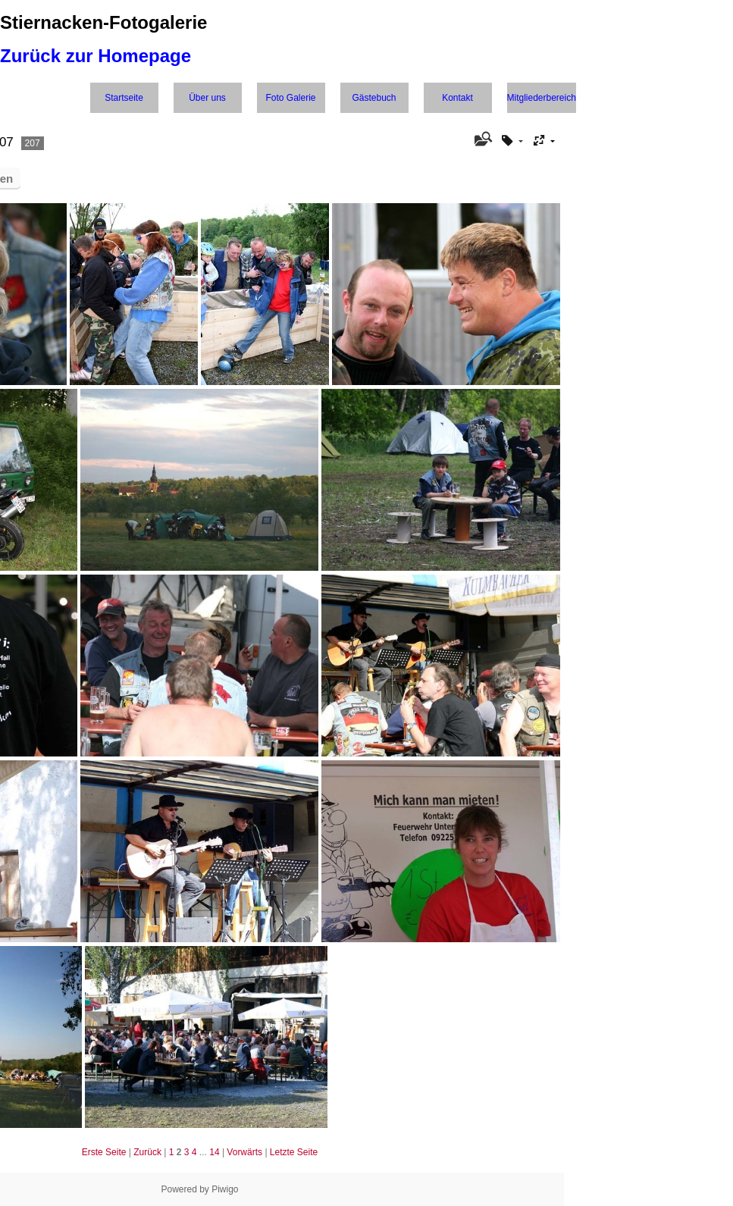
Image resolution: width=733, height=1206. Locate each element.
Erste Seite (104, 1152)
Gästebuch (374, 97)
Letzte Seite (294, 1152)
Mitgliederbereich (541, 97)
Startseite (124, 97)
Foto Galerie (290, 97)
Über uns (207, 97)
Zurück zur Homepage (95, 55)
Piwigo (224, 1189)
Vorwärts (244, 1152)
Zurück (147, 1152)
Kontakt (457, 97)
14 (214, 1152)
